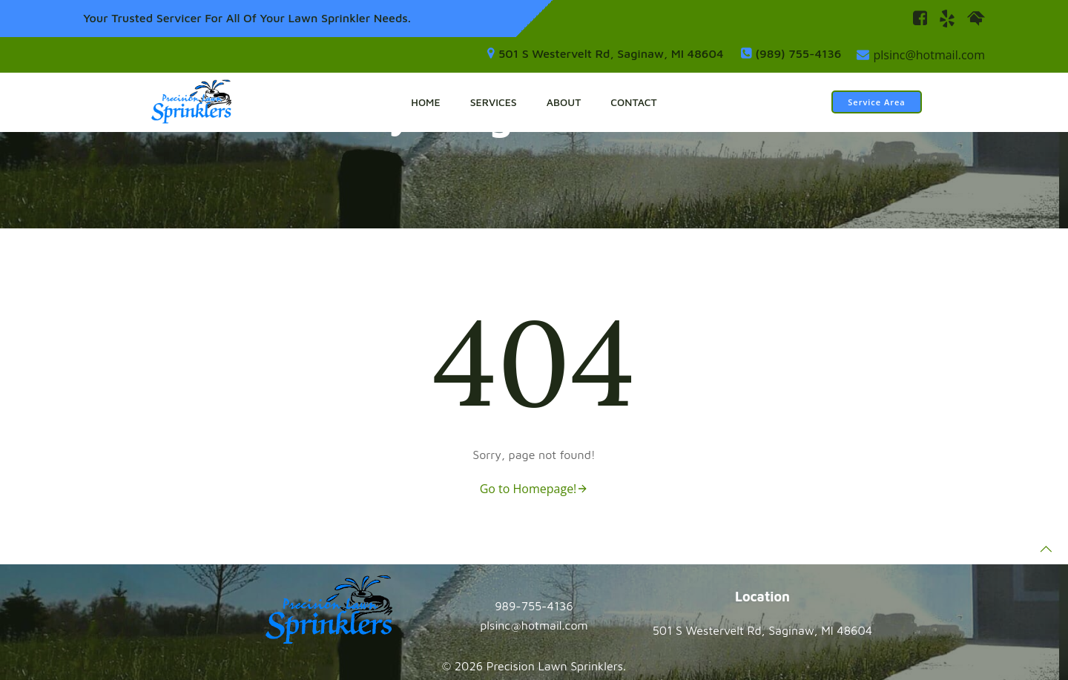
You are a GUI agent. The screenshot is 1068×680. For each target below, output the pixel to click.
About (564, 102)
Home (425, 102)
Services (493, 102)
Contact (633, 102)
